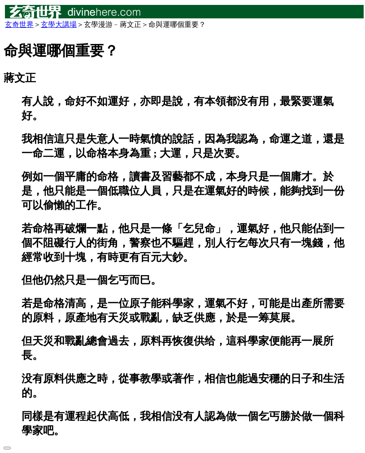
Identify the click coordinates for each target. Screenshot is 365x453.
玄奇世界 (19, 24)
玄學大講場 (59, 24)
